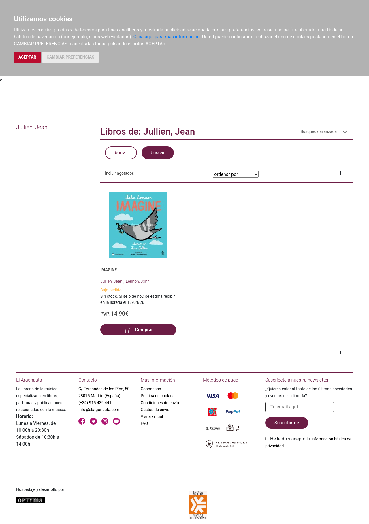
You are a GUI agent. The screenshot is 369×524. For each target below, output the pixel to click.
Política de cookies (157, 395)
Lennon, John (138, 281)
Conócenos (151, 389)
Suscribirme (286, 422)
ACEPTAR (27, 57)
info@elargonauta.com (98, 409)
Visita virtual (152, 416)
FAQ (144, 423)
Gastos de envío (155, 409)
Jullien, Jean (111, 281)
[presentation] (309, 463)
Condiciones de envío (160, 402)
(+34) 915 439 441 (95, 402)
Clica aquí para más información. (167, 36)
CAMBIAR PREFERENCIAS (70, 57)
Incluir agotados (119, 173)
